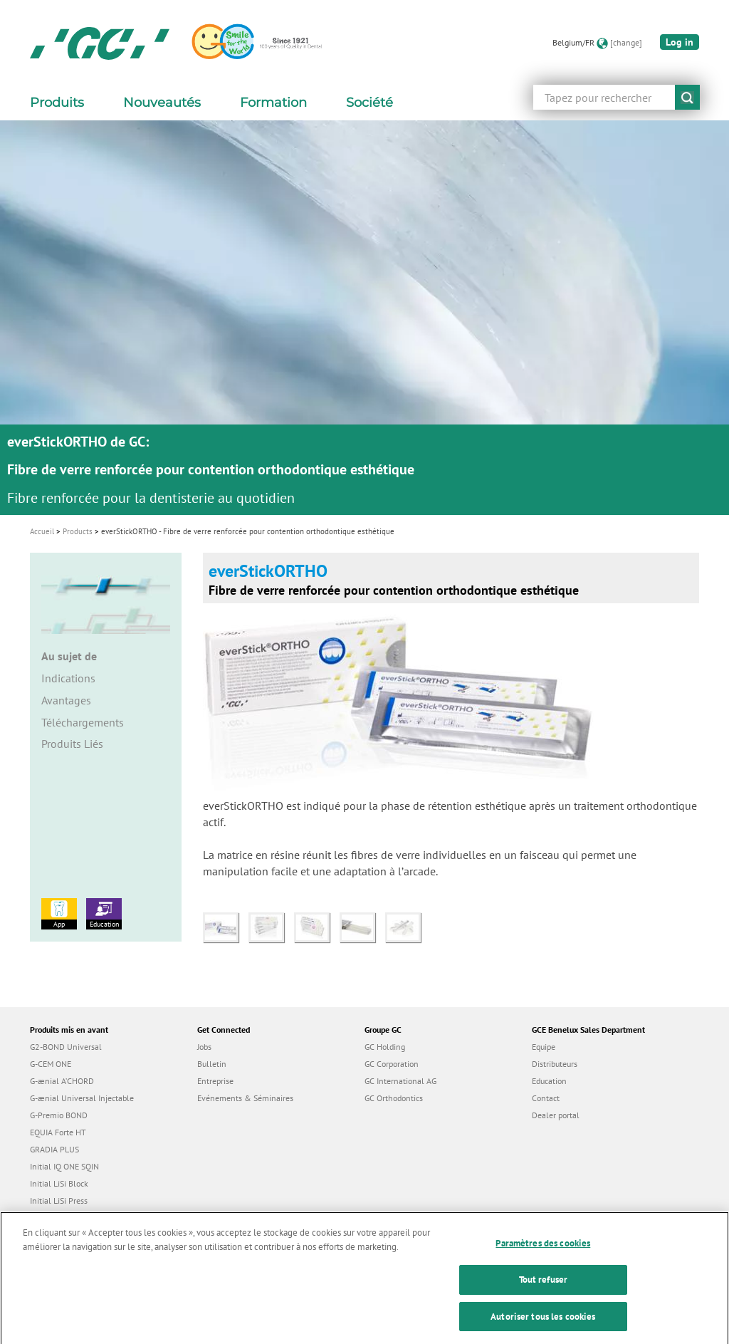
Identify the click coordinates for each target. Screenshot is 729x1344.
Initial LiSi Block (59, 1183)
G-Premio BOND (59, 1115)
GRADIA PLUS (54, 1149)
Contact (546, 1098)
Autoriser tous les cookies (543, 1328)
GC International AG (400, 1080)
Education (104, 913)
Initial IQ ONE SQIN (64, 1166)
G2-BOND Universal (66, 1046)
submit (687, 97)
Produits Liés (72, 743)
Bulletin (211, 1063)
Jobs (204, 1046)
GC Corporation (391, 1063)
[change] (626, 42)
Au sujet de (69, 656)
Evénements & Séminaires (245, 1098)
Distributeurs (554, 1063)
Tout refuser (543, 1291)
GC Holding (384, 1046)
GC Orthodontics (393, 1098)
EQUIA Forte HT (58, 1132)
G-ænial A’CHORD (62, 1080)
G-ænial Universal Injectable (82, 1098)
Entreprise (215, 1080)
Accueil (42, 531)
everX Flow (50, 1217)
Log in (679, 42)
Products (78, 531)
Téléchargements (82, 722)
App (59, 913)
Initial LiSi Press (59, 1200)
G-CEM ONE (50, 1063)
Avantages (66, 700)
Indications (68, 678)
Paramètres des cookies (542, 1255)
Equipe (543, 1046)
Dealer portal (555, 1115)
